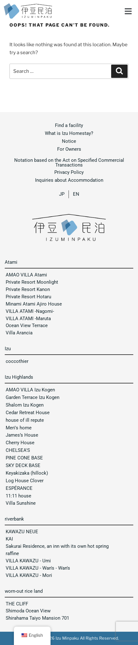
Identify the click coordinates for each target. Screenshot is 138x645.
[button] (128, 9)
